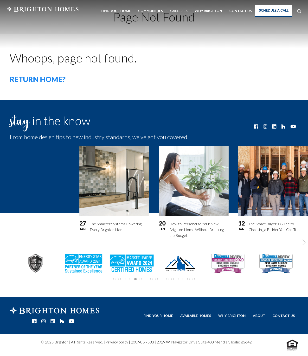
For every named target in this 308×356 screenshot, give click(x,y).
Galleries (178, 11)
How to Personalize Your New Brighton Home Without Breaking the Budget (196, 229)
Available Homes (195, 316)
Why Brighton (208, 11)
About (259, 316)
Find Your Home (116, 11)
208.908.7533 (142, 342)
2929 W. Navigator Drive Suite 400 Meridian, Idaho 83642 (204, 342)
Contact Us (240, 11)
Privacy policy (117, 342)
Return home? (37, 79)
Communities (150, 11)
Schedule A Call (274, 10)
